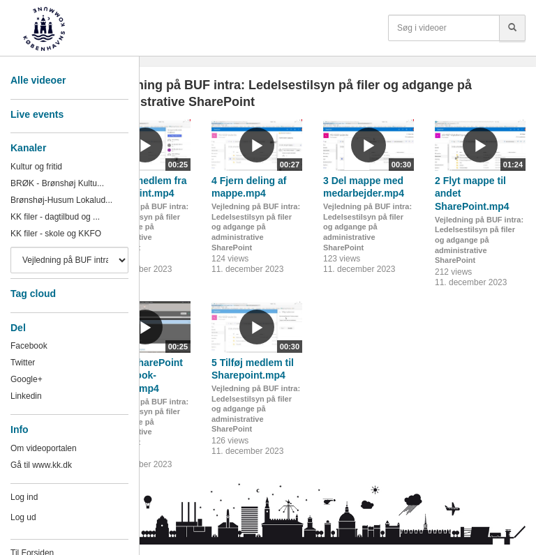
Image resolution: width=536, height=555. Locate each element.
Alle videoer (38, 80)
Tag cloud (33, 293)
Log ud (23, 517)
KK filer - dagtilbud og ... (55, 217)
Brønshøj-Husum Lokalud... (61, 200)
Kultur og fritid (36, 167)
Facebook (28, 346)
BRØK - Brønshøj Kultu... (57, 183)
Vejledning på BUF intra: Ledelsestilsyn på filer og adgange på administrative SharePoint (144, 227)
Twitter (22, 362)
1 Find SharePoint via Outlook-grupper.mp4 (141, 375)
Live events (37, 114)
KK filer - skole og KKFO (55, 233)
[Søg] (512, 28)
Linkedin (26, 396)
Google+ (26, 379)
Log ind (24, 497)
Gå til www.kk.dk (41, 465)
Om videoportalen (43, 448)
